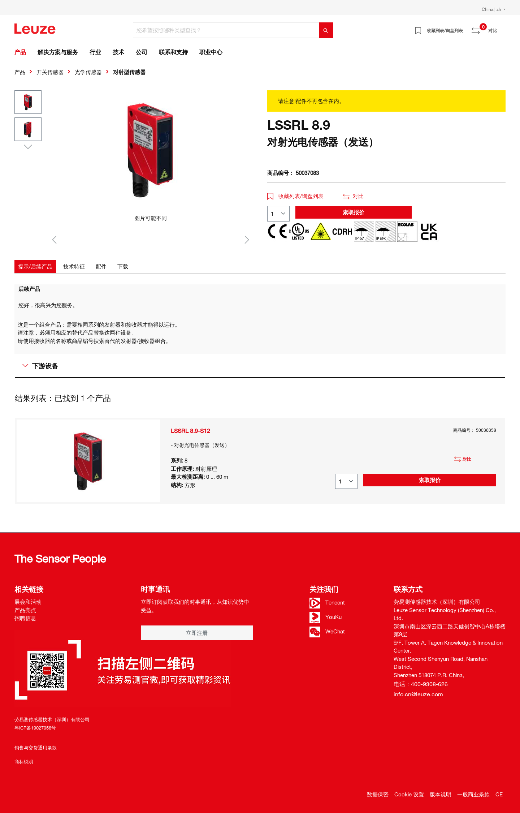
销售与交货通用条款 (35, 747)
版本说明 (440, 794)
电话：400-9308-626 (421, 684)
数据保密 (378, 794)
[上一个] (54, 239)
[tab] (35, 266)
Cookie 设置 (409, 794)
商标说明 (23, 762)
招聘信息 (25, 618)
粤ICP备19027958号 (35, 728)
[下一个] (247, 239)
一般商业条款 (473, 794)
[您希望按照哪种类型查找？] (226, 30)
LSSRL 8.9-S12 (190, 430)
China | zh (492, 9)
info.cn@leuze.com (418, 694)
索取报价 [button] (353, 212)
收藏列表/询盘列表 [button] (295, 196)
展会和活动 (28, 601)
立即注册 (197, 632)
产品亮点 (25, 610)
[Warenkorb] (501, 28)
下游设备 (40, 366)
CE (499, 794)
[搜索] (326, 30)
